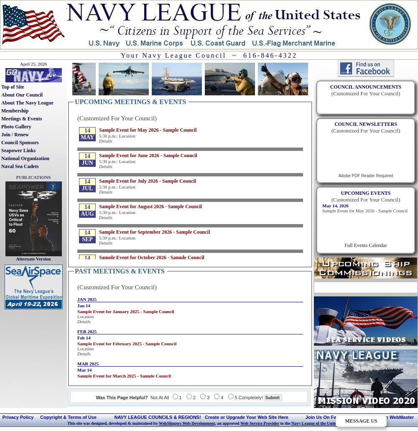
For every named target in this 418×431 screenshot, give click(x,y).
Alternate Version (33, 258)
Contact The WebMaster (388, 417)
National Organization (25, 158)
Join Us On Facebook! (330, 417)
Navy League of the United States (321, 423)
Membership (14, 111)
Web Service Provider (259, 423)
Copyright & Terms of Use (68, 417)
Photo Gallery (16, 127)
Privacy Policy (18, 417)
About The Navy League (27, 103)
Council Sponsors (20, 142)
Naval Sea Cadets (19, 166)
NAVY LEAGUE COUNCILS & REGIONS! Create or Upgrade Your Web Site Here (201, 417)
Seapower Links (18, 150)
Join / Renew (15, 135)
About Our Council (22, 95)
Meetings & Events (21, 119)
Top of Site (12, 87)
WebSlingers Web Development (187, 423)
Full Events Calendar (365, 245)
